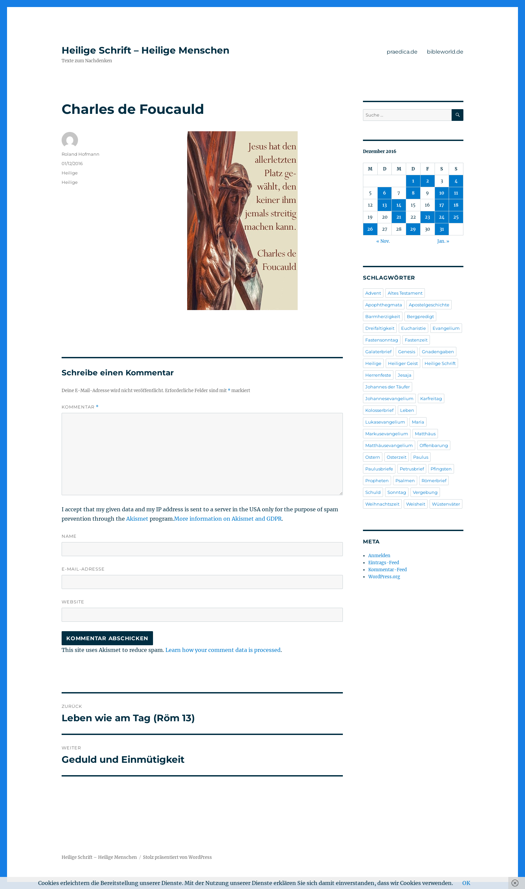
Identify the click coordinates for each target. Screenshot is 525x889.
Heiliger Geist (403, 363)
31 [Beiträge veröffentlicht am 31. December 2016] (442, 229)
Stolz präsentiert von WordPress (177, 857)
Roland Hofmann (80, 154)
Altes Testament (405, 293)
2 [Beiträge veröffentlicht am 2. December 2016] (427, 181)
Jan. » (443, 241)
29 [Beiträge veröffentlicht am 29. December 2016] (413, 229)
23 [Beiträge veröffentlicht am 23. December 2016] (427, 217)
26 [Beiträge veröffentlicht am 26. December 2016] (370, 229)
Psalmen (405, 480)
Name (69, 536)
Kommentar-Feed (387, 570)
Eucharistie (413, 328)
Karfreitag (431, 398)
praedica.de (402, 52)
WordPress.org (384, 577)
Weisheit (415, 504)
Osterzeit (396, 457)
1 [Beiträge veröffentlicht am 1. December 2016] (413, 181)
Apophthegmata (383, 304)
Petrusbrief (412, 468)
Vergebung (425, 492)
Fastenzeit (416, 340)
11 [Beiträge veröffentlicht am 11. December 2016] (456, 193)
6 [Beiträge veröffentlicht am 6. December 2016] (384, 193)
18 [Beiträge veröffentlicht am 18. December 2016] (456, 205)
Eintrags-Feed (383, 563)
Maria (418, 422)
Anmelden (379, 556)
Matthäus (425, 433)
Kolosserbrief (379, 410)
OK (466, 883)
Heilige (70, 172)
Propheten (377, 480)
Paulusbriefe (379, 468)
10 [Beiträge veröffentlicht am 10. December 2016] (441, 193)
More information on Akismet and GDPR (228, 518)
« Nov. (383, 241)
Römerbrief (434, 480)
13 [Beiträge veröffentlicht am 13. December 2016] (384, 205)
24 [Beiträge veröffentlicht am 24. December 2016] (442, 217)
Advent (373, 293)
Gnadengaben (438, 351)
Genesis (406, 351)
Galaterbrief (378, 351)
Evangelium (446, 328)
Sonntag (396, 492)
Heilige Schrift (440, 363)
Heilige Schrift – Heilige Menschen (145, 50)
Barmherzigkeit (382, 316)
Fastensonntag (381, 340)
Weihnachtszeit (382, 504)
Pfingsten (441, 468)
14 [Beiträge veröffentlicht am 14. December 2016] (398, 205)
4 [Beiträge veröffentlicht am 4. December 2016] (456, 181)
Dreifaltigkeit (379, 328)
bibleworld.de (445, 52)
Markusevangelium (386, 433)
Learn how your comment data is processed (223, 650)
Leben (407, 410)
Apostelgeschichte (429, 304)
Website (73, 601)
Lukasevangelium (385, 422)
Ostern (372, 457)
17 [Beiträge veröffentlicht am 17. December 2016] (441, 205)
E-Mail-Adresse (83, 569)
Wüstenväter (446, 504)
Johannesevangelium (389, 398)
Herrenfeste (378, 375)
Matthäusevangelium (389, 445)
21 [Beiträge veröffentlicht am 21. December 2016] (398, 217)
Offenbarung (434, 445)
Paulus (420, 457)
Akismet (137, 518)
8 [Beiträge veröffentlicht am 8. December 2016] (413, 193)
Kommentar (80, 407)
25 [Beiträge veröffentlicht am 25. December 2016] (456, 217)
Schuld (373, 492)
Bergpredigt (420, 316)
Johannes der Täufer (387, 386)
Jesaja (404, 375)
